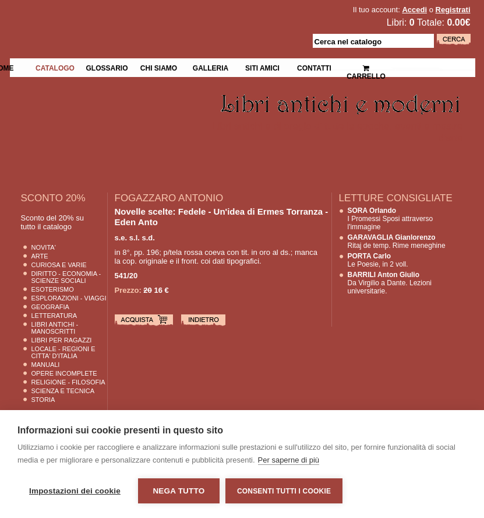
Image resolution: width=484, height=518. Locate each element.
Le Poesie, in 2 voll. (378, 260)
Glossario (107, 67)
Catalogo (55, 67)
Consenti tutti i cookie (284, 491)
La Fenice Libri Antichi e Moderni (111, 17)
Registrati (453, 9)
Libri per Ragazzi (61, 340)
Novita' (43, 247)
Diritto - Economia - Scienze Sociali (66, 277)
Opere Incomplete (64, 373)
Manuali (45, 364)
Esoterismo (52, 289)
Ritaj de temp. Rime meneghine (397, 241)
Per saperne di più (289, 460)
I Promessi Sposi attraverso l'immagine (390, 218)
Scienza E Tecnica (63, 390)
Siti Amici (262, 67)
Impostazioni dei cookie (75, 491)
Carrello (366, 67)
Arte (39, 256)
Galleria (210, 67)
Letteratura (54, 315)
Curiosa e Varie (59, 264)
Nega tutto (178, 491)
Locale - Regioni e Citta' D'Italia (63, 352)
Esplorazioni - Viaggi (69, 298)
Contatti (314, 67)
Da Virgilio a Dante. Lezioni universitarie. (390, 283)
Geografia (50, 306)
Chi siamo (158, 67)
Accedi (414, 9)
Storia (43, 399)
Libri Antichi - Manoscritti (55, 328)
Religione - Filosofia (68, 382)
